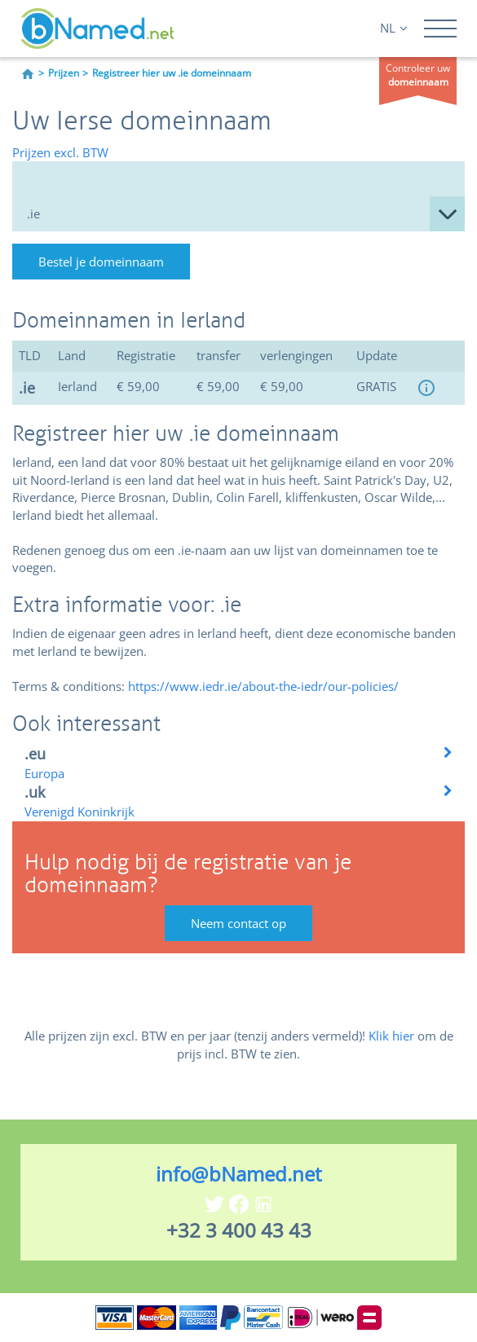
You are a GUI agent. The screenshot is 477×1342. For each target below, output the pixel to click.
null (238, 213)
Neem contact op (238, 923)
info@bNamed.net (239, 1173)
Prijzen (63, 73)
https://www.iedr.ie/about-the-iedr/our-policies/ (263, 686)
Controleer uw (418, 75)
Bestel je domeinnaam (101, 261)
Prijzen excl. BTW (60, 152)
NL (394, 28)
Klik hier (391, 1035)
